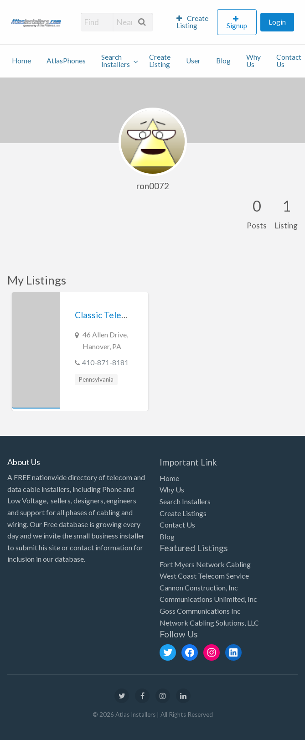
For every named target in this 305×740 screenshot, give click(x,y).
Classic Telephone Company (129, 315)
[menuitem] (193, 22)
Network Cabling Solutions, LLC (209, 622)
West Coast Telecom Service (204, 575)
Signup (237, 25)
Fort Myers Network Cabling (205, 564)
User (193, 61)
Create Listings (183, 513)
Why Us (253, 60)
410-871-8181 (105, 362)
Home (21, 61)
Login (277, 22)
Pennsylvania (96, 379)
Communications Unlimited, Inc (208, 599)
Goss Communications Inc (200, 610)
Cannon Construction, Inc (199, 587)
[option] (80, 351)
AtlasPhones (66, 61)
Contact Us (177, 524)
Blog (223, 61)
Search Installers (115, 60)
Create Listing (192, 22)
